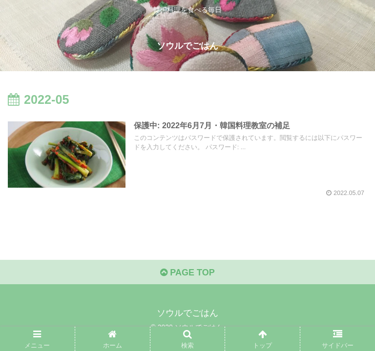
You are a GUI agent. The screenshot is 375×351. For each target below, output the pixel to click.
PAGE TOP (187, 272)
